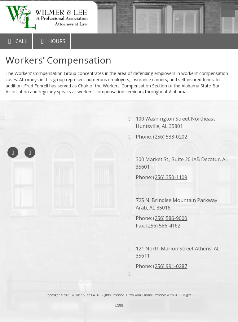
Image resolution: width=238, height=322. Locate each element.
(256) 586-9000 (170, 218)
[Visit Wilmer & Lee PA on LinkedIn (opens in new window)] (29, 152)
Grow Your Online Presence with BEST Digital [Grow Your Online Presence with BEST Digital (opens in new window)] (159, 295)
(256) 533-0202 (170, 136)
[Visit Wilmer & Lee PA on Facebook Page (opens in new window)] (12, 152)
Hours (51, 41)
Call (16, 41)
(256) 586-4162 (163, 225)
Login (119, 305)
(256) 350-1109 (170, 177)
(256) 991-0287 (170, 266)
